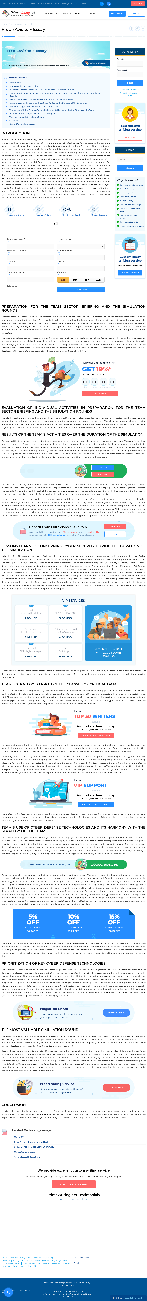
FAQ (76, 4)
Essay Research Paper (60, 1263)
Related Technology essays (22, 124)
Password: (122, 70)
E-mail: (120, 59)
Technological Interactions (27, 1157)
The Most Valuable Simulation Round (27, 117)
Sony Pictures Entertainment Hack (31, 1142)
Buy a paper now (130, 273)
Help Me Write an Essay (13, 1266)
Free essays (65, 4)
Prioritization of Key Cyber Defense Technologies (32, 114)
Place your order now (73, 1184)
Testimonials (92, 14)
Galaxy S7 (19, 1137)
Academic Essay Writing (42, 1258)
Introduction (15, 83)
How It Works (13, 4)
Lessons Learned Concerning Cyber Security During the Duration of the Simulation (48, 103)
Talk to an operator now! (104, 864)
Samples (49, 14)
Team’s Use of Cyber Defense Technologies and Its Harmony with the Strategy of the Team (51, 110)
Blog (72, 4)
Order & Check (116, 1013)
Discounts (68, 14)
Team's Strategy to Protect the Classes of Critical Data (34, 107)
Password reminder (130, 90)
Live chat (138, 3)
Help (115, 534)
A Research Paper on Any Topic (16, 1258)
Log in (136, 13)
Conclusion (14, 121)
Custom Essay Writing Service (36, 1263)
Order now (23, 4)
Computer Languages (24, 1152)
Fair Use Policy (67, 1285)
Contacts (83, 4)
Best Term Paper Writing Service (35, 1260)
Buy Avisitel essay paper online (24, 86)
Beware (56, 4)
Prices (58, 14)
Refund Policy (84, 1283)
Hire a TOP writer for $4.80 (96, 736)
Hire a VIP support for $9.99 (95, 805)
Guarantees (47, 4)
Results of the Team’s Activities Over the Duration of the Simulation (41, 99)
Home (4, 4)
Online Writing (32, 1266)
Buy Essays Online (59, 1260)
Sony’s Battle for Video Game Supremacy (34, 1147)
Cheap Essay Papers (12, 1263)
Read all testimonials (72, 1199)
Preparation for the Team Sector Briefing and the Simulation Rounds (41, 90)
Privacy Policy (70, 1283)
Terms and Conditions (53, 1283)
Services (79, 14)
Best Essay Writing (11, 1260)
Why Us (39, 4)
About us (31, 4)
